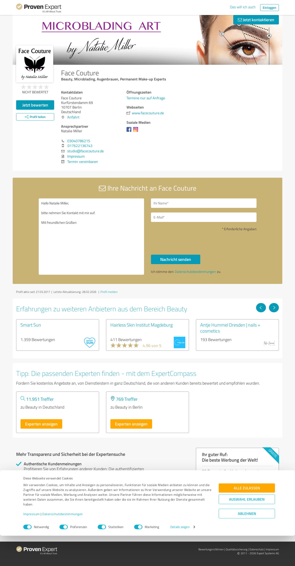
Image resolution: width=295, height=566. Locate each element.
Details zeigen (179, 557)
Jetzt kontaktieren (256, 20)
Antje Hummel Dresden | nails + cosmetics (230, 327)
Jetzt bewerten (35, 105)
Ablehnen (247, 544)
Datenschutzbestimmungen (62, 544)
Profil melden (109, 292)
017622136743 (80, 145)
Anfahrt (73, 117)
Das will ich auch (243, 6)
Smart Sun (31, 324)
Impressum (31, 544)
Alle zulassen (247, 518)
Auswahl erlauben (247, 529)
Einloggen (269, 7)
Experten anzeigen (41, 424)
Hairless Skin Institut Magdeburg (141, 324)
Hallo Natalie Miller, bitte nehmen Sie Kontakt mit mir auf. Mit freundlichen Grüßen (91, 236)
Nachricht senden (175, 259)
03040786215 (78, 140)
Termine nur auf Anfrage (146, 97)
